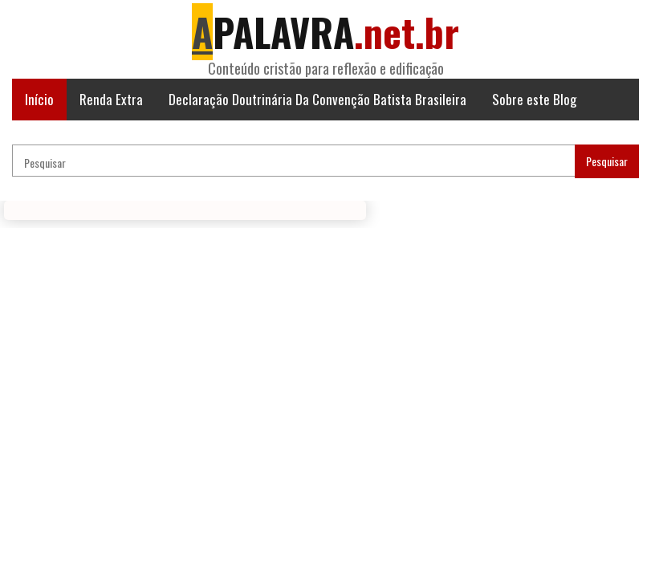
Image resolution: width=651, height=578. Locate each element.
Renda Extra (111, 99)
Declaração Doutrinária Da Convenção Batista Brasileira (317, 99)
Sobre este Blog (534, 99)
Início (39, 99)
